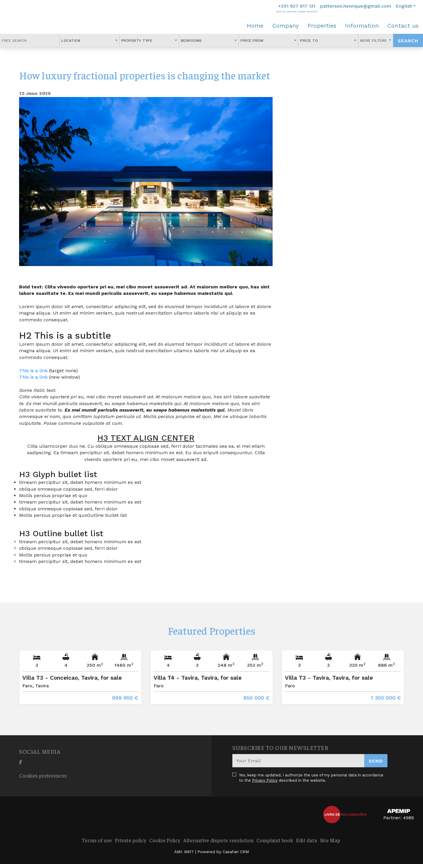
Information (362, 25)
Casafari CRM (236, 851)
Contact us (403, 25)
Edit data (306, 840)
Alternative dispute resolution (218, 840)
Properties (322, 25)
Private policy (130, 840)
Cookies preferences (43, 775)
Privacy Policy (265, 780)
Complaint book (274, 840)
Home (255, 25)
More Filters (374, 41)
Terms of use (97, 840)
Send (376, 761)
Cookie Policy (164, 840)
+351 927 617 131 (296, 6)
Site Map (330, 840)
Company (285, 25)
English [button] (404, 6)
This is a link (33, 370)
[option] (80, 681)
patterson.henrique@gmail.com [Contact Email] (355, 6)
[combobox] (89, 40)
